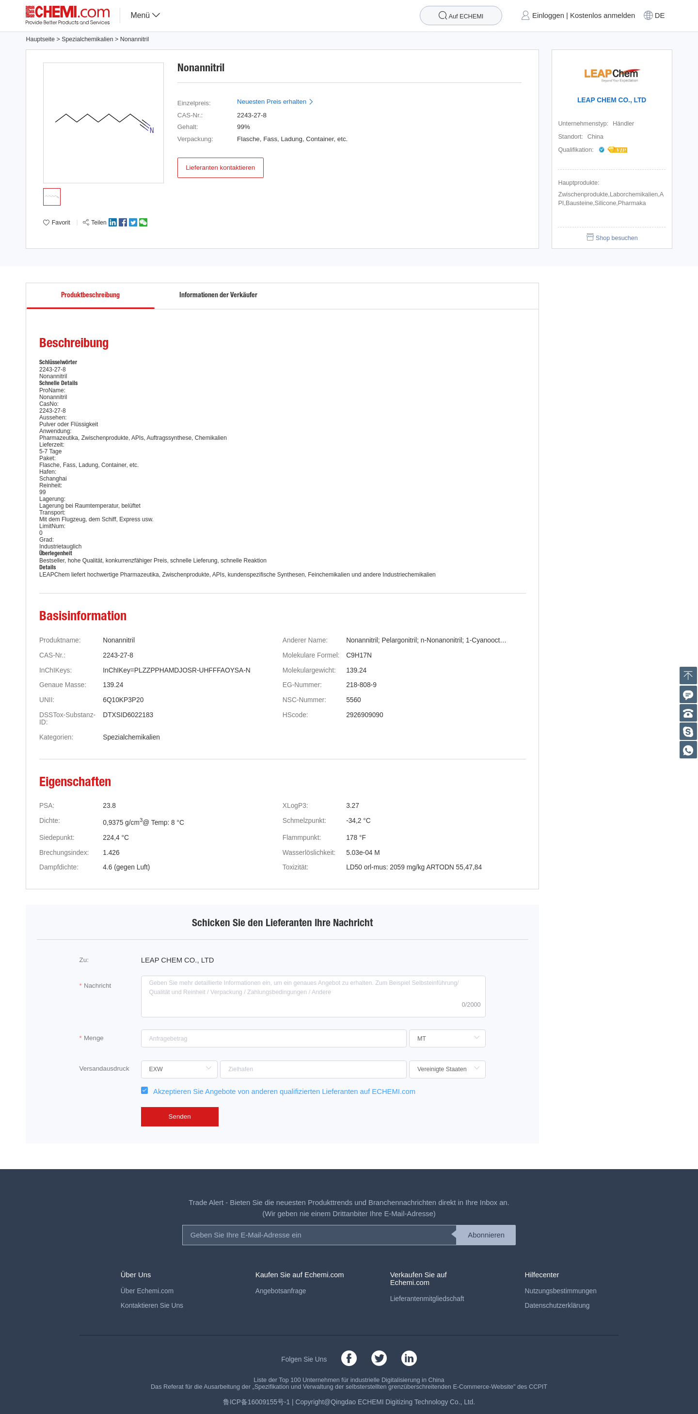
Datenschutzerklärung (557, 1305)
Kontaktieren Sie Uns (152, 1305)
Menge (94, 1038)
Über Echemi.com (147, 1291)
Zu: (84, 960)
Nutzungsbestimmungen (561, 1291)
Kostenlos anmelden (602, 15)
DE (660, 15)
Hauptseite (40, 39)
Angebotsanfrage (280, 1291)
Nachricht (97, 985)
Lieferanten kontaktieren (220, 167)
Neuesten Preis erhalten (275, 101)
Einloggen (548, 15)
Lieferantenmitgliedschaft (427, 1298)
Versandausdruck (104, 1068)
